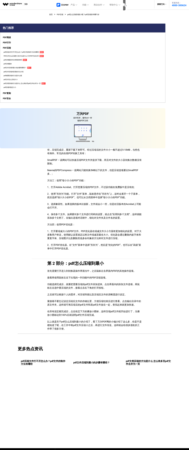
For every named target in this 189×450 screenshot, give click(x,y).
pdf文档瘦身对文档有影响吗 (11, 79)
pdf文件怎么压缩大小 (10, 107)
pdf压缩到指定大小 (9, 119)
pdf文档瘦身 (7, 85)
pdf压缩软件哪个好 (72, 106)
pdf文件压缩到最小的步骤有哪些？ (11, 90)
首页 (51, 13)
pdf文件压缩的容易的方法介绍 (11, 96)
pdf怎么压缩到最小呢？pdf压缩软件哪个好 (89, 13)
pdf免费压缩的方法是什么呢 (11, 102)
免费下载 (120, 61)
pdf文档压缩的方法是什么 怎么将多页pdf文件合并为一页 (11, 113)
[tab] (12, 49)
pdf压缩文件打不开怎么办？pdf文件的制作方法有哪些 (11, 63)
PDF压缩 (62, 13)
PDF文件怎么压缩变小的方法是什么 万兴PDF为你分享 (11, 72)
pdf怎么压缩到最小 (72, 111)
